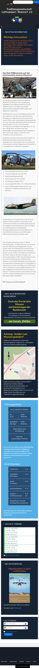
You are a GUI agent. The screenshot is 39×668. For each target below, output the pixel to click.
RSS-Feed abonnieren (11, 555)
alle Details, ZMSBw (19, 321)
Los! (36, 2)
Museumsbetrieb (12, 532)
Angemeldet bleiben (11, 631)
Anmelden (8, 634)
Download (17, 608)
